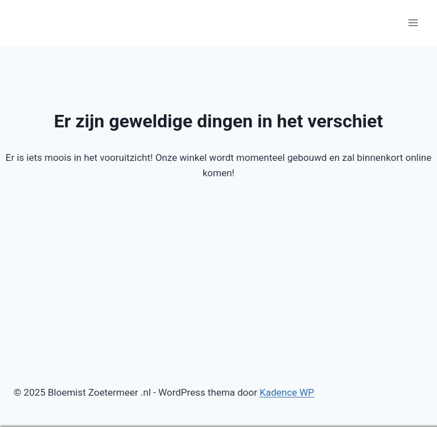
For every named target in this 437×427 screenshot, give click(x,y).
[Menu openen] (412, 22)
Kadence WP (286, 392)
